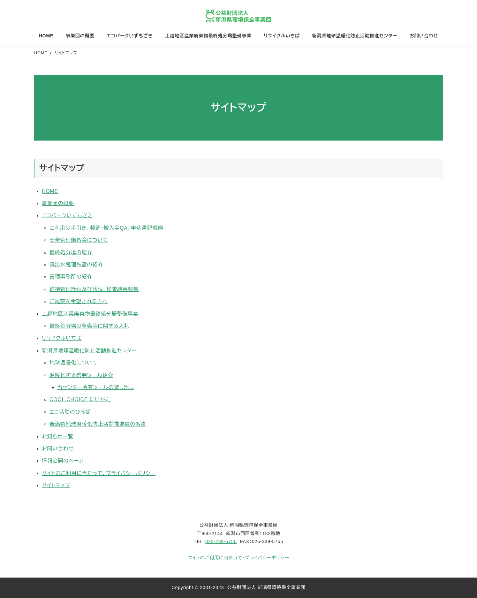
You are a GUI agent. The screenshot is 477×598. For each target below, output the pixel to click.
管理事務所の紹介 (70, 277)
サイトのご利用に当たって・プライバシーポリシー (238, 557)
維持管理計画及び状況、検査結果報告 (94, 289)
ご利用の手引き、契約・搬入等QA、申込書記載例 (106, 228)
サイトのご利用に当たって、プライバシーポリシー (98, 473)
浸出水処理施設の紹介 (76, 264)
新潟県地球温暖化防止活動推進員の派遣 (97, 424)
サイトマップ (56, 485)
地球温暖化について (73, 362)
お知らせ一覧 (57, 436)
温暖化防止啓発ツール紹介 (81, 375)
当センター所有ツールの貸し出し (95, 387)
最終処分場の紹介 (70, 252)
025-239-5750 (221, 541)
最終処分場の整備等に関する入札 (89, 326)
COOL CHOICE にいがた (80, 399)
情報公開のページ (63, 461)
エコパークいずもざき (67, 215)
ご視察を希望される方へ (78, 301)
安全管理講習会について (78, 240)
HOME (50, 191)
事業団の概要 (58, 203)
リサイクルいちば (62, 338)
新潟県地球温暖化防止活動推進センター (89, 350)
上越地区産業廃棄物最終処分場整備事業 (90, 314)
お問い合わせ (58, 448)
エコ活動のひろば (70, 412)
